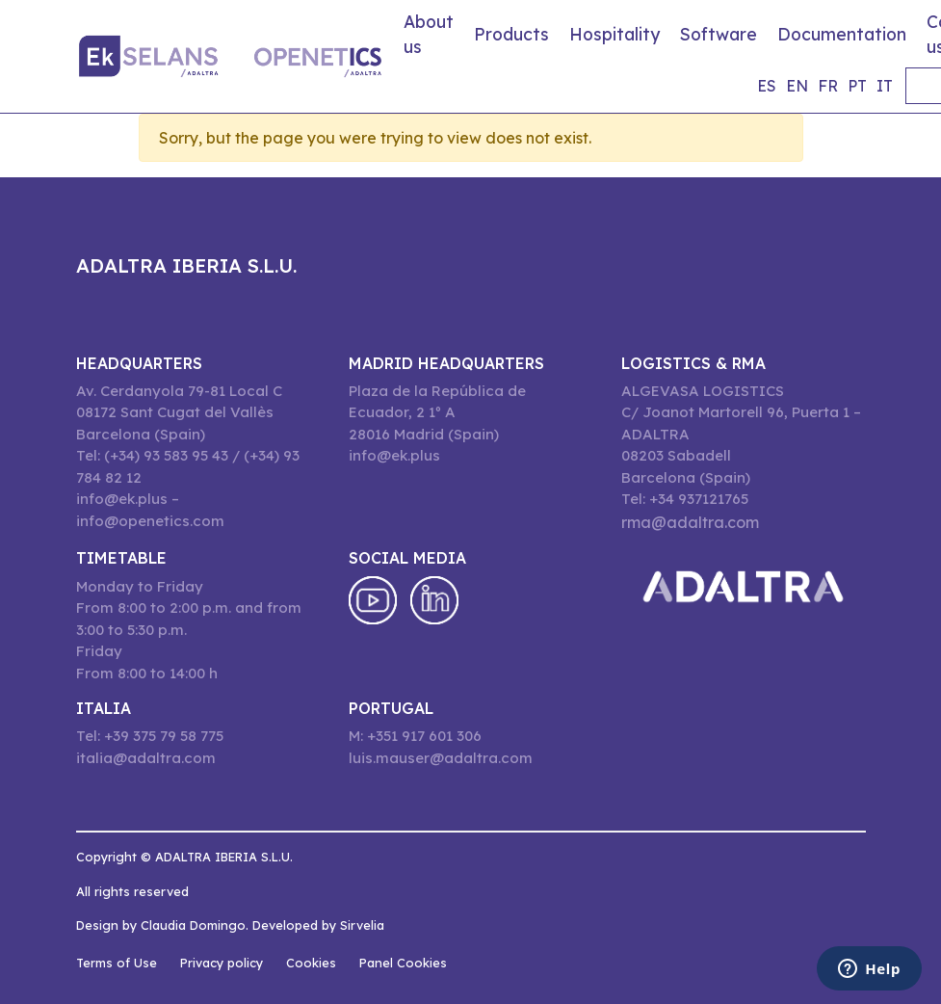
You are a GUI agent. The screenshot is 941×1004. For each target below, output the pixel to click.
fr (828, 85)
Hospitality (614, 33)
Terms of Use (116, 962)
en (797, 85)
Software (718, 33)
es (766, 85)
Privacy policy (221, 962)
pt (857, 85)
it (884, 85)
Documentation (841, 33)
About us (429, 34)
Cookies (311, 962)
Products (511, 33)
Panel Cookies (403, 962)
